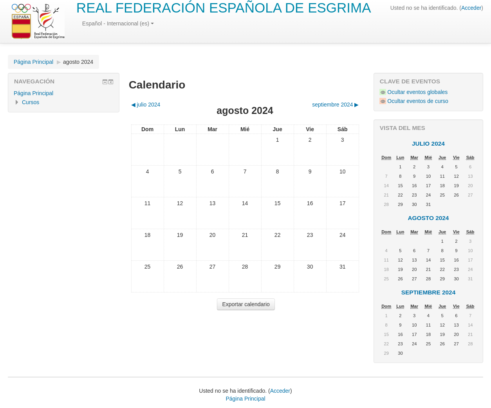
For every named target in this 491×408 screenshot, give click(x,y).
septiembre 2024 (428, 292)
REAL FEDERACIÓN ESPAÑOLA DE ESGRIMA (223, 7)
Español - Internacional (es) (118, 23)
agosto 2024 (78, 62)
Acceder (471, 8)
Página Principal (33, 62)
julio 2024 (428, 143)
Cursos (30, 102)
